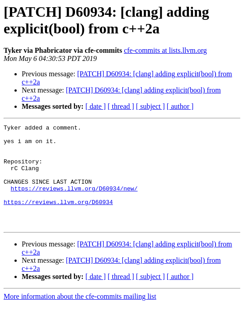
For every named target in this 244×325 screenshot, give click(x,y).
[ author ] (180, 106)
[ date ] (95, 106)
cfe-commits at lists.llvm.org (165, 50)
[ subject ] (150, 106)
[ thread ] (121, 106)
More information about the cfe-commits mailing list (80, 316)
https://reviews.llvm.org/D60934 (58, 218)
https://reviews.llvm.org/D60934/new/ (74, 202)
